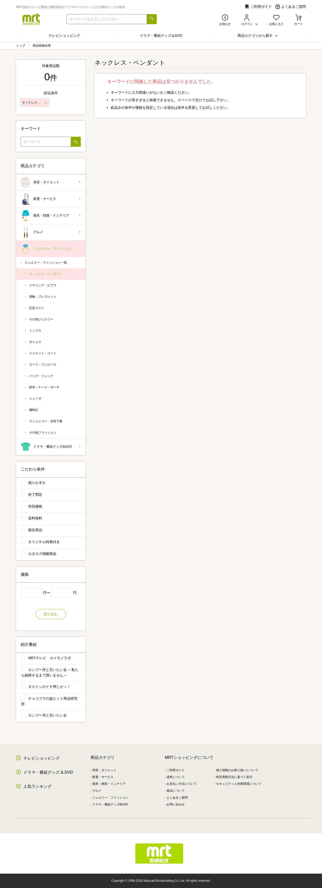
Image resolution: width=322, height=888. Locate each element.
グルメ (51, 232)
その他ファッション (42, 432)
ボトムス (35, 342)
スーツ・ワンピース (42, 364)
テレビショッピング (64, 35)
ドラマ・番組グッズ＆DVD (161, 35)
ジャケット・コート (42, 353)
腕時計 (33, 410)
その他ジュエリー (41, 319)
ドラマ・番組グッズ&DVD (51, 446)
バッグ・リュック (41, 376)
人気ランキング (37, 786)
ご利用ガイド (258, 6)
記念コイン (36, 308)
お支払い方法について (182, 784)
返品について (176, 790)
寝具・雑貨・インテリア (51, 215)
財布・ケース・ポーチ (44, 387)
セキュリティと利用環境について (238, 784)
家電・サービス (51, 199)
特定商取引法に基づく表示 (234, 777)
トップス (35, 330)
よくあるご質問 (290, 6)
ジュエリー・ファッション (51, 249)
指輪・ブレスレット (42, 296)
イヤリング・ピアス (42, 285)
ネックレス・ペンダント (45, 274)
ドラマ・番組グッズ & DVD (48, 772)
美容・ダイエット (51, 182)
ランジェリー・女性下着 (45, 421)
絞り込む (51, 614)
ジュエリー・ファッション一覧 (46, 262)
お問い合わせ (176, 804)
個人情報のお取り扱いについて (237, 770)
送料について (176, 777)
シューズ (35, 398)
